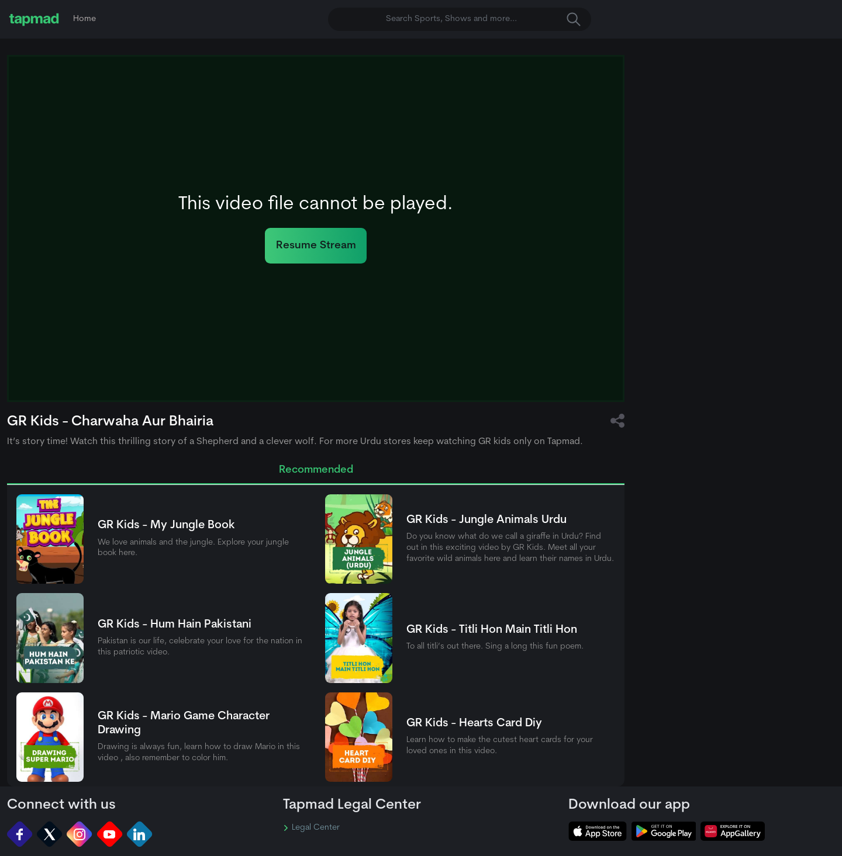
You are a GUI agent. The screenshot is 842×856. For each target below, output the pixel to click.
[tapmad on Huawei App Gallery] (732, 831)
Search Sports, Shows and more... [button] (483, 19)
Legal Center (311, 828)
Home (84, 19)
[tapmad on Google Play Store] (664, 831)
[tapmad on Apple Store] (597, 831)
